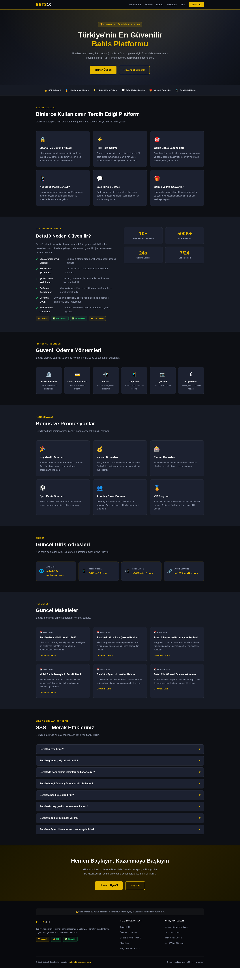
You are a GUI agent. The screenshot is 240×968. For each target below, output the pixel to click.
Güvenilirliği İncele (134, 70)
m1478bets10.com (142, 573)
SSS (182, 4)
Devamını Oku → (48, 655)
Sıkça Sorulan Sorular (130, 948)
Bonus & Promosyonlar (130, 938)
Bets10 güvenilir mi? (120, 749)
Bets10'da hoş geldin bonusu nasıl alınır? (120, 806)
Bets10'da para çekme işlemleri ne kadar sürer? (120, 772)
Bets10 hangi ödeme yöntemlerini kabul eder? (120, 783)
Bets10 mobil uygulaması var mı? (120, 818)
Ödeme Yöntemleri (128, 932)
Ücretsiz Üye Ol (109, 885)
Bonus (159, 4)
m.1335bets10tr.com (186, 573)
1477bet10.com (98, 573)
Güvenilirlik (135, 4)
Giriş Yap (196, 4)
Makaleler (172, 4)
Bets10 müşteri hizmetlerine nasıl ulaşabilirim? (120, 829)
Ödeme (149, 4)
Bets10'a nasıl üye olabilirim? (120, 795)
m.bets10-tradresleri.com (176, 927)
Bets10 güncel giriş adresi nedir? (120, 760)
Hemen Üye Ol (103, 70)
